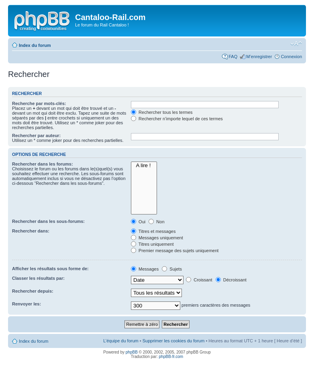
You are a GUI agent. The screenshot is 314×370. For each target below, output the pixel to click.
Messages (145, 269)
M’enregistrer (259, 56)
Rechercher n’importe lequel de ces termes (177, 118)
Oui (138, 221)
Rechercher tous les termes (162, 112)
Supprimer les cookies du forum (174, 340)
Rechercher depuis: (32, 291)
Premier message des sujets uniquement (174, 250)
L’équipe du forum (120, 340)
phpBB (132, 352)
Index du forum (35, 45)
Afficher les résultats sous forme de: (50, 268)
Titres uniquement (152, 244)
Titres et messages (153, 231)
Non (156, 221)
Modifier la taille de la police (296, 43)
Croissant (199, 279)
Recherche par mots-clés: (39, 103)
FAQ (232, 56)
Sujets (172, 269)
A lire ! (144, 165)
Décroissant (231, 279)
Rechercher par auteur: (36, 135)
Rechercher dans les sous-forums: (48, 221)
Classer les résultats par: (38, 278)
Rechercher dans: (30, 230)
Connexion (291, 56)
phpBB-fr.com (171, 356)
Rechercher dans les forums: (42, 164)
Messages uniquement (157, 237)
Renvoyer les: (26, 303)
